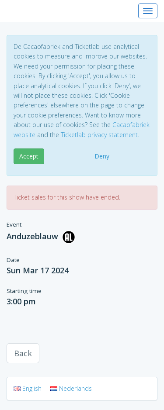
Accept (28, 156)
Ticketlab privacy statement (99, 135)
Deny (101, 156)
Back (23, 353)
